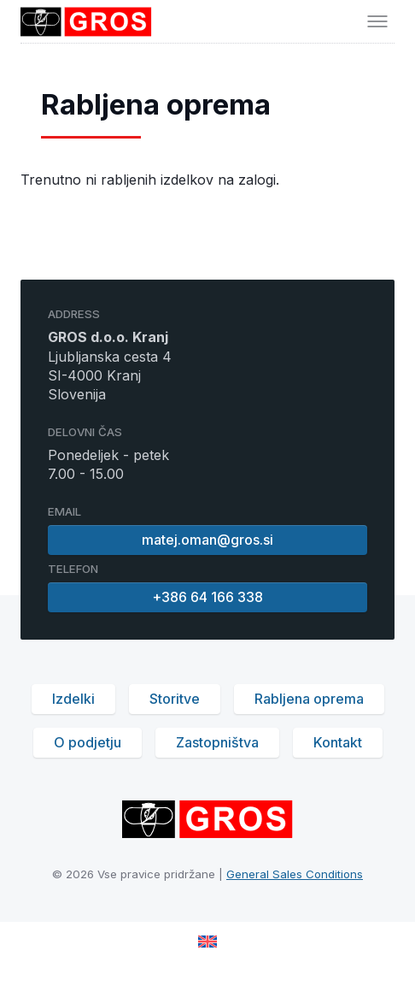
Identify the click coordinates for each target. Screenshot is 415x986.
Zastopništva (217, 742)
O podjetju (87, 742)
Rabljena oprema (309, 698)
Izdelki (73, 698)
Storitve (174, 698)
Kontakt (337, 742)
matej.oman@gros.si (207, 539)
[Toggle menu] (377, 21)
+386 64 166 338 (207, 596)
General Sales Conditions (294, 874)
